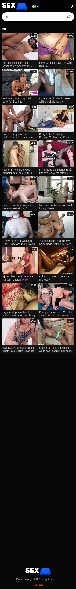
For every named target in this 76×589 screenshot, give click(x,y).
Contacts (38, 584)
